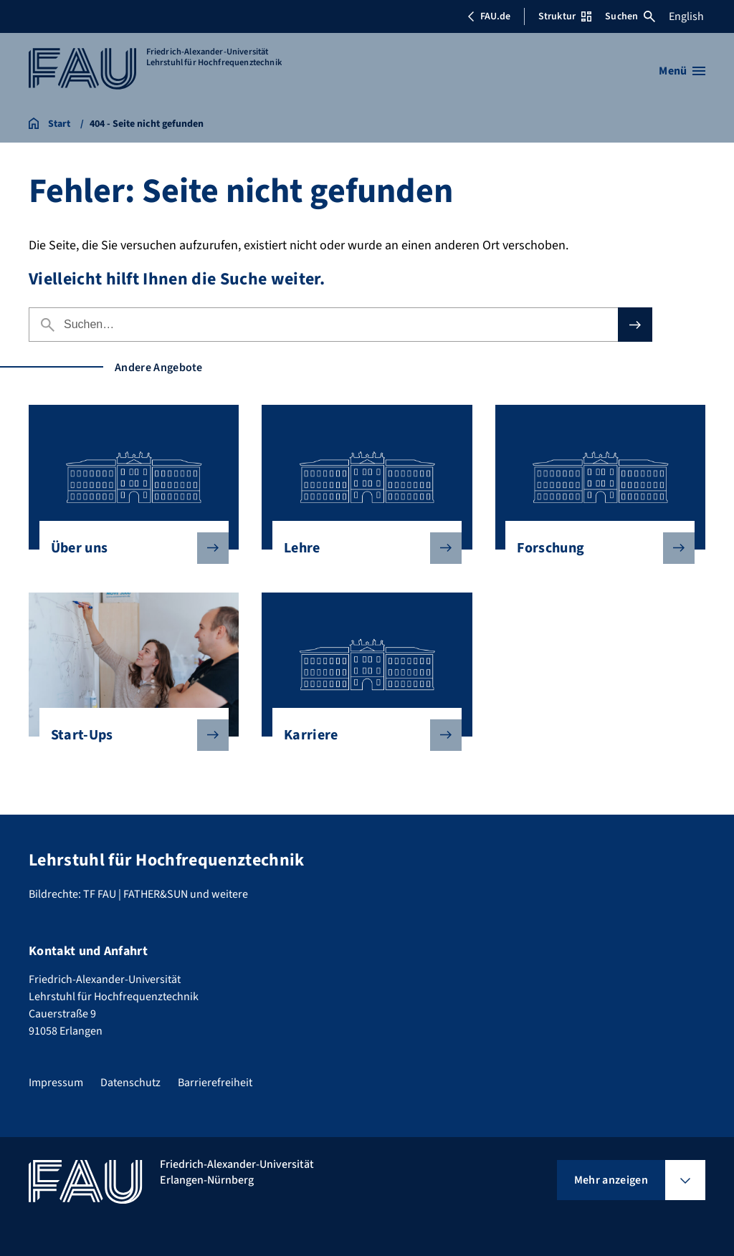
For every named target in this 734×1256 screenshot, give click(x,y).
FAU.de (489, 16)
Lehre (361, 548)
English (686, 16)
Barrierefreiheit (215, 1082)
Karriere (361, 735)
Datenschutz (130, 1082)
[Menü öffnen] (682, 71)
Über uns (128, 548)
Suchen (630, 16)
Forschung (594, 548)
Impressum (56, 1082)
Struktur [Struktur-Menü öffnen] (564, 16)
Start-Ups (128, 735)
